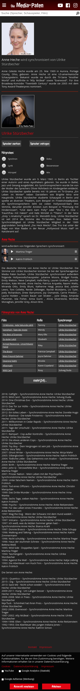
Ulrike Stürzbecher (18, 133)
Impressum (45, 647)
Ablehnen (56, 686)
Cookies (6, 666)
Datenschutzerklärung (26, 666)
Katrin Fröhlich (24, 259)
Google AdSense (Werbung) (19, 679)
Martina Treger (24, 251)
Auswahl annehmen (24, 686)
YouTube (9, 670)
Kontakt (32, 647)
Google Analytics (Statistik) (36, 670)
